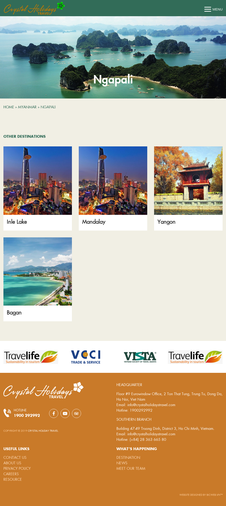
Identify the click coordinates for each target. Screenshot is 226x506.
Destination (128, 457)
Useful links (16, 448)
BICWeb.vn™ (215, 494)
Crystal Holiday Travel (43, 430)
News (121, 462)
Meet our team (130, 468)
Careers (11, 473)
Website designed (191, 494)
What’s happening (136, 448)
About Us (12, 462)
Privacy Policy (17, 468)
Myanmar (27, 106)
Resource (12, 479)
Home (8, 106)
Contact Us (14, 457)
